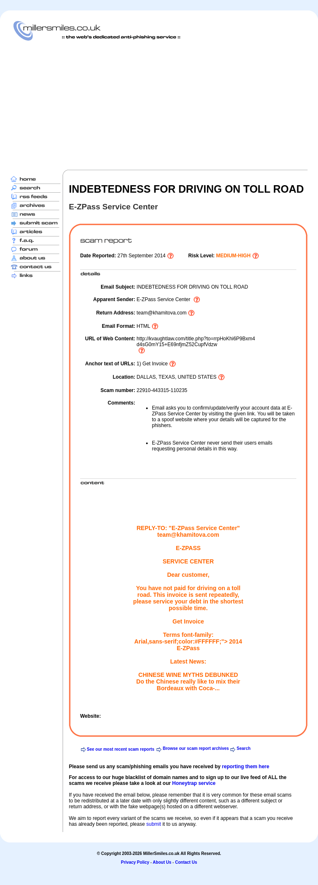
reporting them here (245, 766)
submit (153, 824)
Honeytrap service (193, 783)
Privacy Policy (135, 862)
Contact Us (186, 862)
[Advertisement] (150, 105)
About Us (162, 862)
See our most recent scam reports (120, 749)
